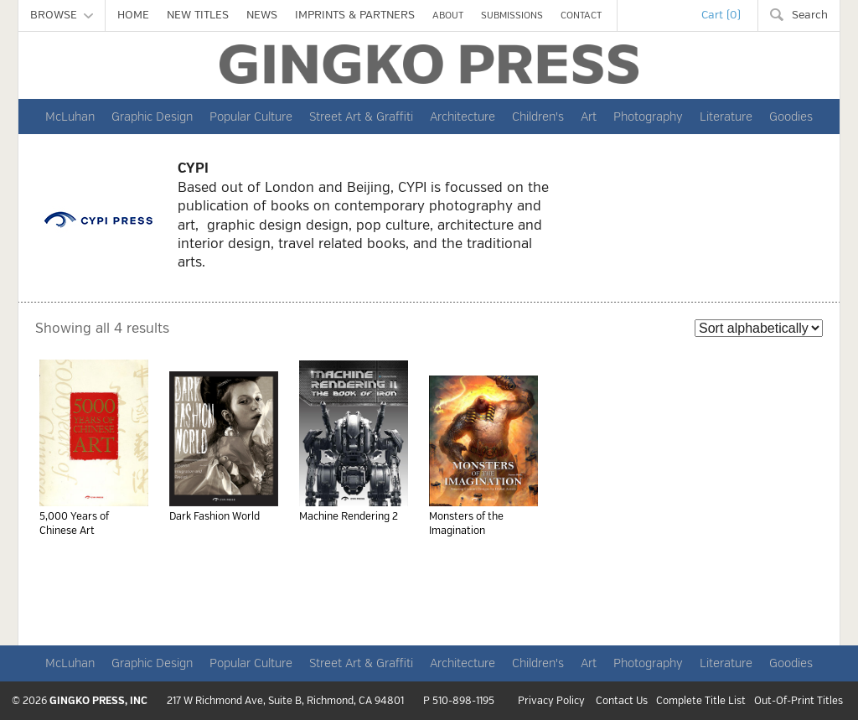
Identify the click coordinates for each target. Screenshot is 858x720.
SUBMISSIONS (512, 15)
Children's (538, 116)
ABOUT (447, 15)
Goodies (791, 116)
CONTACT (581, 15)
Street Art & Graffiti (361, 116)
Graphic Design (152, 116)
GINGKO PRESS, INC (98, 701)
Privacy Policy (551, 702)
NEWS (261, 15)
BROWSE (61, 15)
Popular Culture (250, 116)
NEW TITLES (198, 15)
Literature (726, 116)
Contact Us (622, 702)
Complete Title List (701, 702)
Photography (648, 116)
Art (589, 116)
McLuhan (70, 116)
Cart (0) (721, 15)
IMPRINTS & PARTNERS (355, 15)
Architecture (462, 116)
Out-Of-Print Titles (798, 702)
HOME (133, 15)
